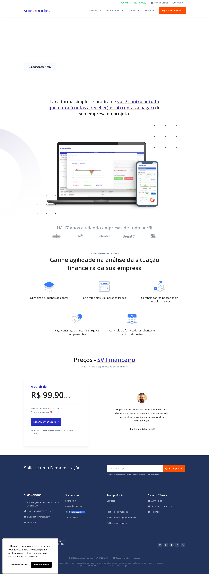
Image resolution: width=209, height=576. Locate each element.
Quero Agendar (174, 470)
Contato (178, 2)
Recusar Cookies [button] (19, 565)
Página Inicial (30, 25)
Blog (75, 514)
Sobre (148, 10)
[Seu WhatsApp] (135, 470)
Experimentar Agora (40, 69)
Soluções (93, 10)
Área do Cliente (159, 2)
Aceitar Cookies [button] (41, 565)
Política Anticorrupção (117, 525)
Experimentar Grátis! (171, 10)
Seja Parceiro (134, 10)
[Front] (37, 10)
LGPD (109, 508)
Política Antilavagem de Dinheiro (122, 519)
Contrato (111, 502)
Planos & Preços (113, 10)
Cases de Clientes (73, 508)
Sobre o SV (70, 502)
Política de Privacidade (117, 514)
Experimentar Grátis (46, 424)
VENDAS (133, 2)
